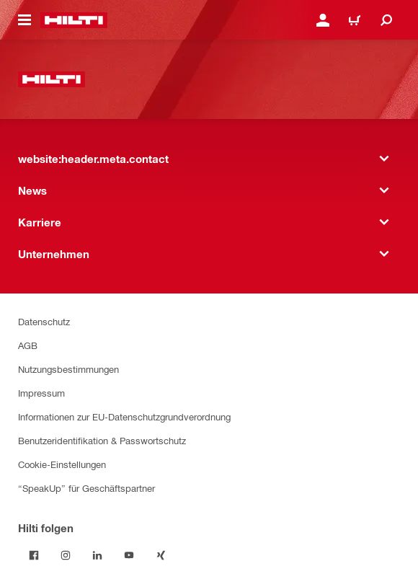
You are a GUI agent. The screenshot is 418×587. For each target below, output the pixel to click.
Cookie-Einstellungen (62, 464)
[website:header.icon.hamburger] (24, 20)
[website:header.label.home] (73, 20)
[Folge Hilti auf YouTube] (129, 555)
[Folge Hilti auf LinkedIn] (97, 555)
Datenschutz (44, 321)
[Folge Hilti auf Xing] (161, 555)
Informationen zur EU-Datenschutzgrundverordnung (124, 416)
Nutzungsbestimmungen (68, 368)
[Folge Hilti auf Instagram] (65, 555)
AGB (27, 345)
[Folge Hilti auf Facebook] (34, 555)
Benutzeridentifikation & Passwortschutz (102, 440)
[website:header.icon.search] (386, 20)
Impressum (41, 392)
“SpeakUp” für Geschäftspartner (86, 487)
